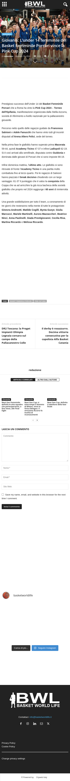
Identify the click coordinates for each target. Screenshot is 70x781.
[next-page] (37, 420)
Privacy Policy (8, 743)
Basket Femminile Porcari (21, 301)
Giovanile (7, 34)
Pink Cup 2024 (40, 301)
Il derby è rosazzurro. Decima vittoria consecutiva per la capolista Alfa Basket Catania (55, 335)
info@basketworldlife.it (40, 717)
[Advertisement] (35, 90)
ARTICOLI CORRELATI (23, 379)
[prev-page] (33, 420)
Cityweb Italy (41, 777)
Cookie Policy (8, 746)
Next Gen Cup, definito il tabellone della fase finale (57, 404)
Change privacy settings (13, 758)
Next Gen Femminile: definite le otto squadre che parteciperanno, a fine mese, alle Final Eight (12, 406)
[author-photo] (35, 358)
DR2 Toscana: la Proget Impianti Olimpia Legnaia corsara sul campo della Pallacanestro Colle (16, 335)
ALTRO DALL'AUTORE (47, 379)
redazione (8, 56)
